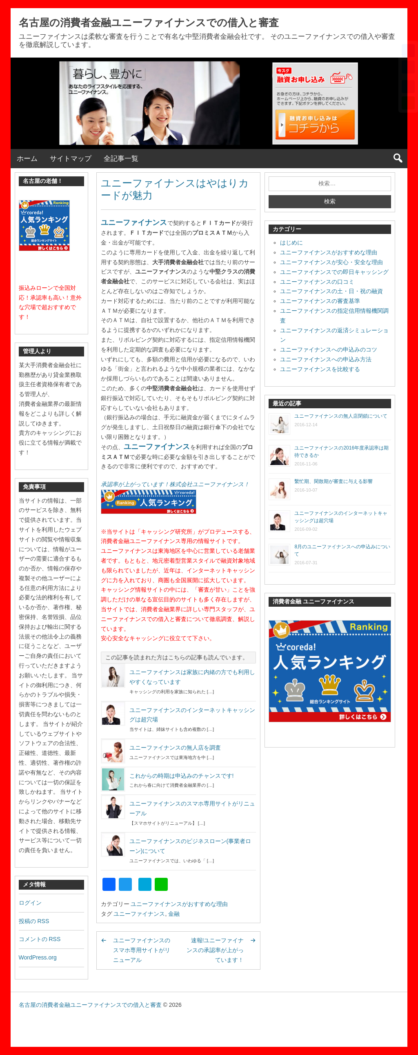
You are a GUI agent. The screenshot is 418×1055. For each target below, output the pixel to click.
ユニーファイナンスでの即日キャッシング (334, 272)
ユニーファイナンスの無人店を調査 (175, 747)
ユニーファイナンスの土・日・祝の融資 (331, 291)
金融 (174, 913)
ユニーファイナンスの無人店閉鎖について (340, 416)
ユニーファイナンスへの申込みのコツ (328, 349)
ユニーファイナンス (134, 222)
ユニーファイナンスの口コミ (317, 281)
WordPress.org (38, 957)
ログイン (30, 902)
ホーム (27, 158)
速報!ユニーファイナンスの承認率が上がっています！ (215, 950)
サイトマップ (70, 158)
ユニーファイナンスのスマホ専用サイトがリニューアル (141, 950)
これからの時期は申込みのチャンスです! (181, 775)
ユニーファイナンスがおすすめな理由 (179, 904)
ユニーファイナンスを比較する (320, 369)
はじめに (291, 242)
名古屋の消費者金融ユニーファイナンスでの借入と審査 (149, 22)
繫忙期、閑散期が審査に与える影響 (333, 481)
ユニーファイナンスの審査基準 (320, 301)
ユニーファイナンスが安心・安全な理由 (331, 262)
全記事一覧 (121, 158)
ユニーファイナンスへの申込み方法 (325, 359)
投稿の (34, 921)
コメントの (40, 939)
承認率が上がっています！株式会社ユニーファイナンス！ (175, 484)
